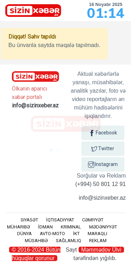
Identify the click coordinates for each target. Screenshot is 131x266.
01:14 (105, 13)
